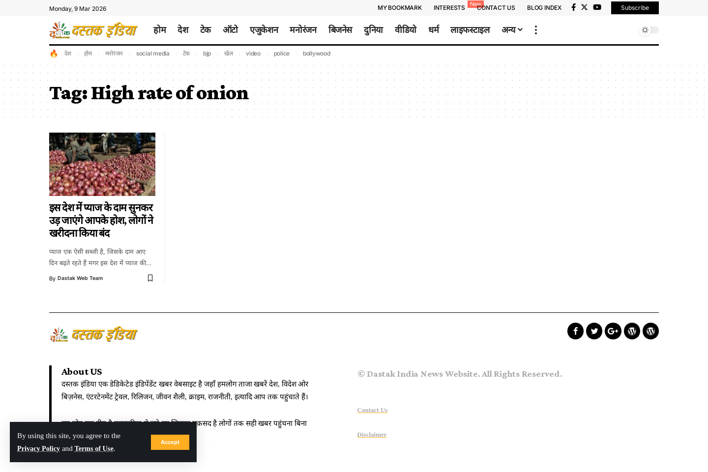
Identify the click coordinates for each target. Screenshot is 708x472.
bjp (207, 53)
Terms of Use (98, 448)
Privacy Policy (40, 448)
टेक (186, 53)
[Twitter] (584, 7)
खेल (228, 53)
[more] (536, 30)
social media (153, 53)
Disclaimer (372, 434)
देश (67, 53)
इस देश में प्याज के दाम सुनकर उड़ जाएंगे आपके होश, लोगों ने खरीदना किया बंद (101, 220)
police (282, 53)
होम (88, 53)
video (253, 53)
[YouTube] (597, 7)
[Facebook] (573, 7)
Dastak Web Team (81, 278)
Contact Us (372, 410)
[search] (627, 30)
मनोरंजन (114, 53)
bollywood (316, 53)
